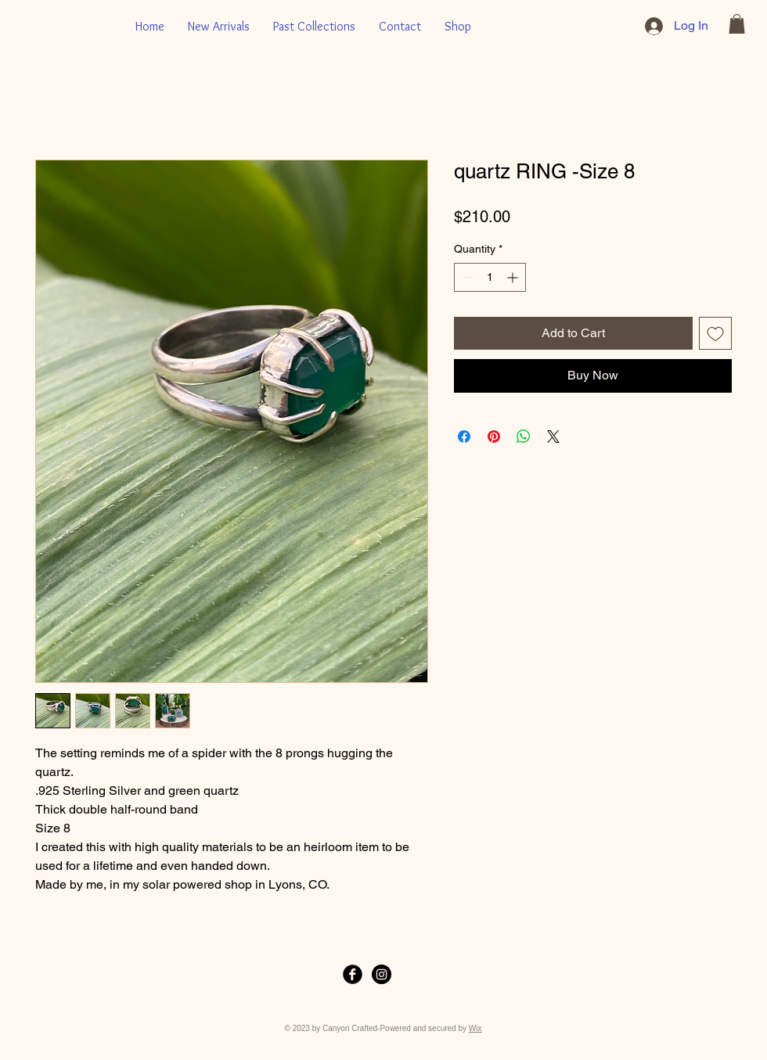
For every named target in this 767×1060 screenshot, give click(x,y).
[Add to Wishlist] (715, 333)
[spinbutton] (490, 277)
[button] (737, 24)
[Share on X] (553, 436)
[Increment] (514, 277)
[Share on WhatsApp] (523, 436)
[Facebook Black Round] (352, 974)
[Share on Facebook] (464, 436)
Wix (475, 1028)
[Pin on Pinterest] (493, 436)
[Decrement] (466, 277)
